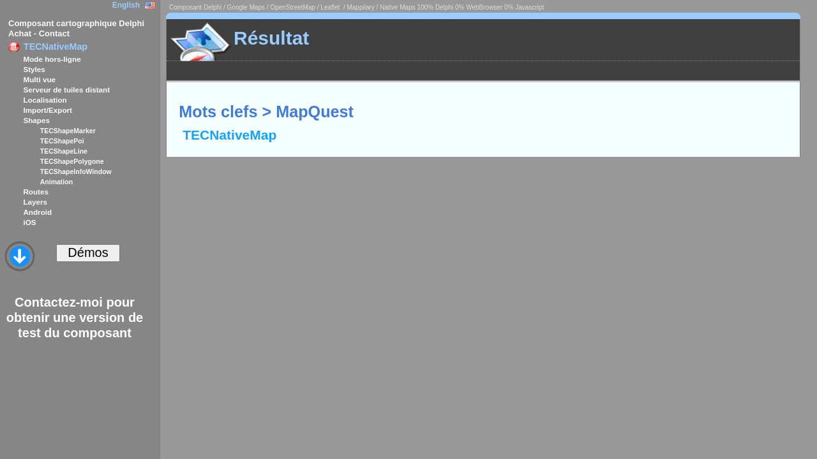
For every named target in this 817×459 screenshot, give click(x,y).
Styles (34, 69)
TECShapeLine (63, 151)
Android (37, 212)
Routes (36, 191)
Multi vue (39, 79)
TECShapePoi (62, 141)
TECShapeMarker (68, 131)
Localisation (44, 100)
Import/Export (47, 110)
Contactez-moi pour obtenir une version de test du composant (74, 317)
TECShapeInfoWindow (76, 171)
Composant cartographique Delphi (76, 23)
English (126, 5)
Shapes (36, 120)
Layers (35, 202)
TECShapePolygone (72, 161)
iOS (29, 222)
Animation (56, 182)
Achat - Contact (39, 33)
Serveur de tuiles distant (66, 89)
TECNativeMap (55, 46)
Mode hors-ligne (51, 59)
